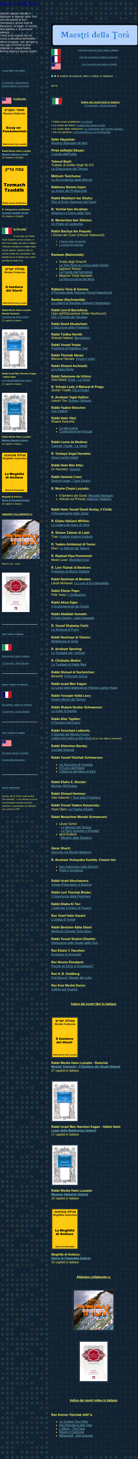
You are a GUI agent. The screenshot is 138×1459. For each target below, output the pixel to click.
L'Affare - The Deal (72, 1428)
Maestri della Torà (19, 3)
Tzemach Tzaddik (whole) (15, 213)
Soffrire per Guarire (64, 989)
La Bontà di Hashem (71, 244)
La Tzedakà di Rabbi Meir (68, 664)
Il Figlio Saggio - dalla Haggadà (72, 618)
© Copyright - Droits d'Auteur (16, 711)
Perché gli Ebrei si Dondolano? (72, 966)
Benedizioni (82, 338)
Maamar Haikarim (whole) (15, 154)
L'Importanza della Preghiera (70, 896)
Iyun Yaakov (59, 411)
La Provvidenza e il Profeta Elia (92, 132)
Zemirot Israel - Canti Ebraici (70, 481)
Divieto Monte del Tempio (68, 699)
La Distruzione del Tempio (69, 168)
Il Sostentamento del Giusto (70, 606)
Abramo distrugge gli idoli (69, 143)
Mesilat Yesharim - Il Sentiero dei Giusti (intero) (85, 1066)
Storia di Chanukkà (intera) (70, 1258)
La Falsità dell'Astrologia (75, 272)
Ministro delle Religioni (76, 837)
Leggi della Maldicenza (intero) (73, 1130)
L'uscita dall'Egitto (64, 154)
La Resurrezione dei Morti (76, 279)
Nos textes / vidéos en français (17, 704)
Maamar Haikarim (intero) (69, 1194)
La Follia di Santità (64, 711)
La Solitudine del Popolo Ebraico (103, 128)
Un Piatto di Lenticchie (67, 224)
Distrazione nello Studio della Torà (74, 943)
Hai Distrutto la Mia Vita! (75, 1425)
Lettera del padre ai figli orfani (71, 738)
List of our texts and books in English (99, 64)
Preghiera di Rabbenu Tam (69, 348)
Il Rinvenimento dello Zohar (70, 513)
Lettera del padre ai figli (91, 125)
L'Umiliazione (77, 594)
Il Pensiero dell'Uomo (65, 722)
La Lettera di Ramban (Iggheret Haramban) (80, 303)
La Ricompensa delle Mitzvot (71, 180)
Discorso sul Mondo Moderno (71, 852)
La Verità (87, 121)
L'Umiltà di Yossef (63, 919)
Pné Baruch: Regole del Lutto (71, 977)
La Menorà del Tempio (76, 827)
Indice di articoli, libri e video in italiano (86, 76)
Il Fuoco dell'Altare (71, 768)
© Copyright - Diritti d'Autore (100, 105)
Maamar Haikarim (99, 499)
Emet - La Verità (79, 379)
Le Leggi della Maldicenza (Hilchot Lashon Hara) (84, 687)
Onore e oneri (85, 359)
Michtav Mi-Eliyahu (64, 786)
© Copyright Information (13, 760)
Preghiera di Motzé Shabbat (70, 571)
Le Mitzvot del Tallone (74, 548)
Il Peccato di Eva (75, 676)
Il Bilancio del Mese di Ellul (77, 771)
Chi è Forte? (80, 390)
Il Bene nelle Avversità (72, 241)
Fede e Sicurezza (71, 870)
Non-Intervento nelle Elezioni (79, 866)
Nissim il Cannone (71, 1432)
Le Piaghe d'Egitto (80, 809)
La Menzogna (68, 428)
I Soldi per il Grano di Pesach (71, 908)
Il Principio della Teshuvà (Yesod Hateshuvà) (81, 292)
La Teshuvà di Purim (65, 629)
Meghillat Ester (79, 560)
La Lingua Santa (62, 369)
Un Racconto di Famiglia (76, 764)
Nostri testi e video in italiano (16, 656)
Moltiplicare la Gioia (64, 641)
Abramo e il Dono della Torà (71, 213)
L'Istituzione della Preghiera (70, 327)
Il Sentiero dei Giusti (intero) (15, 317)
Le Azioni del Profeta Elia (69, 191)
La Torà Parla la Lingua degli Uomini (84, 265)
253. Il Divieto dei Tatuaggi (69, 317)
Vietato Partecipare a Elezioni (71, 884)
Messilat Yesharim (101, 495)
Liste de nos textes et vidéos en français (98, 57)
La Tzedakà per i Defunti (68, 653)
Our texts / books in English (15, 753)
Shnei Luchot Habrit (64, 457)
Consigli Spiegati (62, 750)
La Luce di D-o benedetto (91, 583)
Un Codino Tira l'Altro (73, 1421)
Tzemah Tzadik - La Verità (69, 446)
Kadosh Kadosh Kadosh (76, 536)
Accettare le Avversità (66, 954)
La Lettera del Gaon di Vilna (70, 525)
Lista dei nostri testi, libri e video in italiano (98, 50)
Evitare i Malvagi (79, 400)
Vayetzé (74, 469)
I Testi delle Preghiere (86, 797)
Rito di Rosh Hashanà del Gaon (73, 202)
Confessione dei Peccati (75, 431)
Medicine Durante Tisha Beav (71, 931)
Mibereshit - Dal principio (76, 1435)
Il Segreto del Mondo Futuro (70, 734)
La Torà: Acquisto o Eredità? (80, 831)
